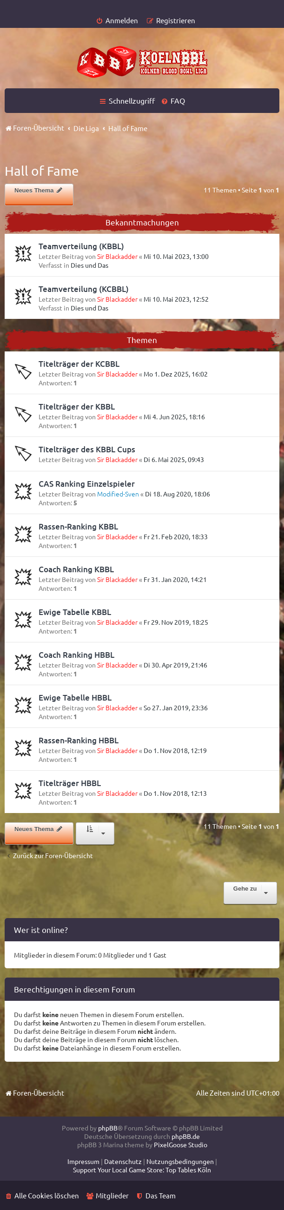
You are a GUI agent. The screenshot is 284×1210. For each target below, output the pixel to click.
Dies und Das (89, 265)
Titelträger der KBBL (77, 406)
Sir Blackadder (117, 256)
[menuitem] (117, 20)
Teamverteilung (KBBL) (81, 246)
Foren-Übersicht (34, 1092)
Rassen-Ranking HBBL (79, 740)
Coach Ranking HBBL (76, 654)
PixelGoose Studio (180, 1144)
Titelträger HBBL (70, 783)
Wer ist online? (41, 929)
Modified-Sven (118, 493)
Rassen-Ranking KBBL (78, 526)
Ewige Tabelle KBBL (75, 612)
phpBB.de (186, 1136)
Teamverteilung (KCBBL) (84, 289)
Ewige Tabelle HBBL (75, 697)
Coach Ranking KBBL (76, 569)
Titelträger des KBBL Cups (87, 449)
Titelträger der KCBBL (79, 363)
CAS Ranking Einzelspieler (87, 483)
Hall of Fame (42, 171)
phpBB (108, 1128)
